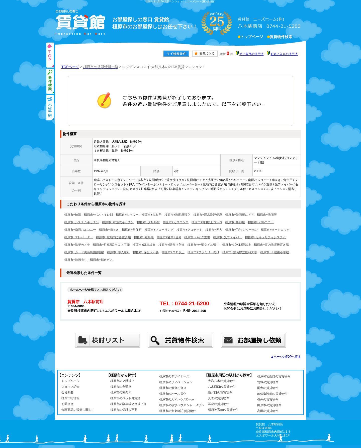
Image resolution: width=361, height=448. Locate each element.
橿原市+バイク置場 (197, 237)
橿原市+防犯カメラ (77, 245)
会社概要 (67, 392)
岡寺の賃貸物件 (267, 388)
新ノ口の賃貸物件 (220, 392)
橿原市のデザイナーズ (174, 376)
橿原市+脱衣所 (151, 214)
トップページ (251, 37)
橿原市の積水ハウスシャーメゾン (181, 405)
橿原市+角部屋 (235, 222)
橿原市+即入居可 (118, 252)
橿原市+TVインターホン (241, 230)
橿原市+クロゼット (189, 230)
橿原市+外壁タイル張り (203, 245)
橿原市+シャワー (127, 214)
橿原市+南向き (109, 230)
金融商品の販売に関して (78, 409)
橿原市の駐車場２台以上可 (128, 404)
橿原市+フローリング (159, 230)
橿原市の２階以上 (122, 381)
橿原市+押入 (213, 230)
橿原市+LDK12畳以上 (236, 245)
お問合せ (67, 404)
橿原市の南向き (120, 392)
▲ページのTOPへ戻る (286, 356)
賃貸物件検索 (281, 37)
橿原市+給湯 (72, 214)
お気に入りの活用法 (284, 54)
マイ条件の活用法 (251, 54)
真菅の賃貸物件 (218, 398)
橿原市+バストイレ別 (98, 214)
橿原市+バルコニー (261, 222)
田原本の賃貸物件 (269, 405)
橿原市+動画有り (75, 260)
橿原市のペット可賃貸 (125, 398)
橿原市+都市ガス (101, 260)
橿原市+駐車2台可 (169, 237)
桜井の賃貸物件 (267, 399)
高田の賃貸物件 (267, 411)
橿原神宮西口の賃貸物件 (273, 376)
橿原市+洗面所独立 (177, 214)
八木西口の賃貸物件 (221, 386)
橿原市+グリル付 (148, 222)
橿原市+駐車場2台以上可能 (111, 245)
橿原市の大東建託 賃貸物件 (177, 411)
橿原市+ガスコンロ (176, 222)
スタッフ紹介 (70, 386)
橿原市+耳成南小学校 (274, 252)
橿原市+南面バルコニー (80, 230)
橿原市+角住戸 (132, 230)
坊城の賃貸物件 (267, 382)
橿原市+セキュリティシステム (265, 237)
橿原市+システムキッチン (81, 222)
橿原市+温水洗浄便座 (207, 214)
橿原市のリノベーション (175, 382)
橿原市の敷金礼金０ (172, 388)
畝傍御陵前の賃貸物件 (272, 393)
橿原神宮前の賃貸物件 (223, 409)
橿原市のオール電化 (172, 393)
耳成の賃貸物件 (218, 404)
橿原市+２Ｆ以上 (173, 252)
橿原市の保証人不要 (123, 409)
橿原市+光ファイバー (227, 237)
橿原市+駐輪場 (144, 237)
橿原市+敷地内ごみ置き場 (113, 237)
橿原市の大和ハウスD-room (177, 399)
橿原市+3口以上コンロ (207, 222)
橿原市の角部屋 (120, 386)
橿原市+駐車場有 (144, 245)
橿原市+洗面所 (267, 214)
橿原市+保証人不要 (146, 252)
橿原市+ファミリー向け (203, 252)
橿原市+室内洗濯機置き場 (271, 245)
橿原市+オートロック (275, 230)
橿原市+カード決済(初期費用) (84, 252)
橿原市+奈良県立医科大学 (239, 252)
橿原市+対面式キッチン (118, 222)
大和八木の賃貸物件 (221, 381)
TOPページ (70, 67)
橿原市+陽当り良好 (171, 245)
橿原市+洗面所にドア (239, 214)
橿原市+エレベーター (78, 237)
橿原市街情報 (70, 398)
